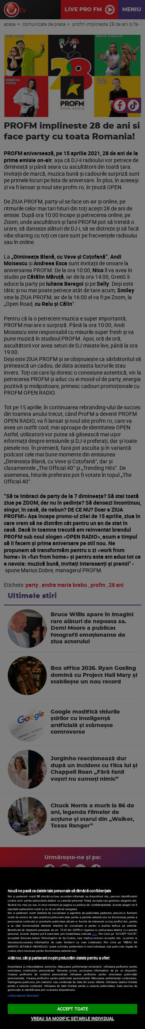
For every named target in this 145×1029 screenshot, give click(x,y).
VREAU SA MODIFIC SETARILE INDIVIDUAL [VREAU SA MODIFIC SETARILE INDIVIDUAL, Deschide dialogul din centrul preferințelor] (72, 1018)
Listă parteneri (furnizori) (23, 995)
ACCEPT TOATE (72, 1009)
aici (94, 934)
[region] (72, 948)
